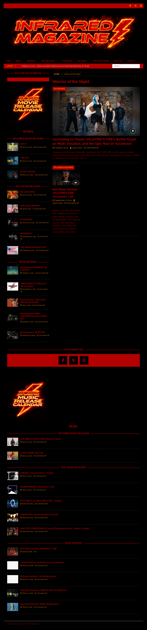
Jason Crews (77, 148)
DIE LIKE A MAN (27, 192)
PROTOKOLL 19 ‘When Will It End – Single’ (40, 501)
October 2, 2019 (27, 322)
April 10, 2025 (27, 147)
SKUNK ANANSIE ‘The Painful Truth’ (37, 487)
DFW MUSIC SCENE (101, 61)
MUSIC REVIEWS (73, 543)
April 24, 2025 (27, 442)
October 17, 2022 (28, 273)
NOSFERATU (26, 233)
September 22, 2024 (63, 200)
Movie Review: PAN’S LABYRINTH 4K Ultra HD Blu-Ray (34, 316)
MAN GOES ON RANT (30, 206)
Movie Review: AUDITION (32, 332)
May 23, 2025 (27, 476)
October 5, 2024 (61, 148)
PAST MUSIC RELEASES (73, 467)
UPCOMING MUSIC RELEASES (73, 433)
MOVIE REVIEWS (28, 262)
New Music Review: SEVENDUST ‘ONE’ (38, 549)
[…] (86, 158)
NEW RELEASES (48, 61)
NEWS (18, 61)
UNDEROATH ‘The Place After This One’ (39, 514)
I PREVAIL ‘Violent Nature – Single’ (37, 473)
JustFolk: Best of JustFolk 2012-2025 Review (42, 562)
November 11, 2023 (29, 289)
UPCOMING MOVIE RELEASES (28, 138)
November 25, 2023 (29, 236)
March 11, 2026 (27, 593)
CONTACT (131, 61)
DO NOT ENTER (27, 172)
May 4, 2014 (26, 305)
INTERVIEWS (66, 61)
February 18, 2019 (28, 335)
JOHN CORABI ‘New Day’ (32, 453)
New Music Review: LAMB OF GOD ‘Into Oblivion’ (43, 590)
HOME (8, 61)
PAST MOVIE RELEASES (28, 186)
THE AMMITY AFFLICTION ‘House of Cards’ (40, 439)
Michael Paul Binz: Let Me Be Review (38, 576)
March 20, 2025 (27, 175)
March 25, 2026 (27, 565)
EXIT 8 (23, 144)
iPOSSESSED (26, 220)
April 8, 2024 (26, 209)
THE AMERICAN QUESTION (33, 247)
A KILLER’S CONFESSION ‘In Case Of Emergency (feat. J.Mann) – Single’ (55, 528)
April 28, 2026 (27, 552)
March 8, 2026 (27, 607)
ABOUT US (118, 61)
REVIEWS (31, 61)
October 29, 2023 (28, 250)
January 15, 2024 (28, 223)
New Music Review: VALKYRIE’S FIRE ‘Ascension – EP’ (65, 193)
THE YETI (24, 158)
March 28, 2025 (27, 504)
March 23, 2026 (27, 579)
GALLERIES (81, 61)
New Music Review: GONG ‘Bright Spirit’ (39, 604)
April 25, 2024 (27, 195)
